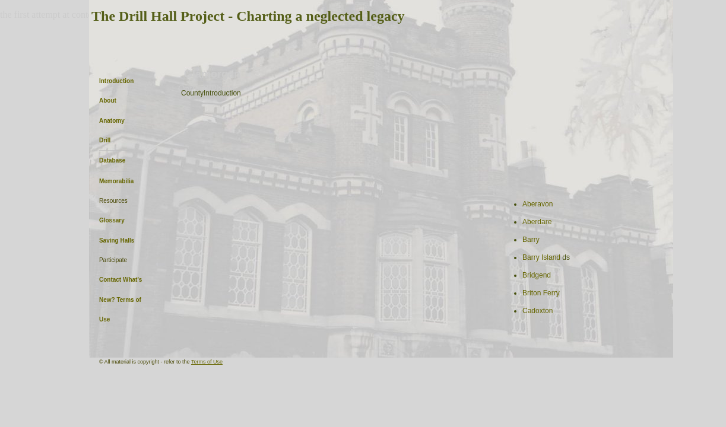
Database (112, 160)
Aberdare (536, 222)
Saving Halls (116, 240)
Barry (531, 239)
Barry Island (542, 257)
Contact (110, 279)
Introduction (116, 81)
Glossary (112, 220)
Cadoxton (537, 311)
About (107, 100)
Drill (104, 140)
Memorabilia (116, 181)
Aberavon (537, 204)
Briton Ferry (541, 293)
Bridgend (536, 275)
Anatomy (112, 120)
